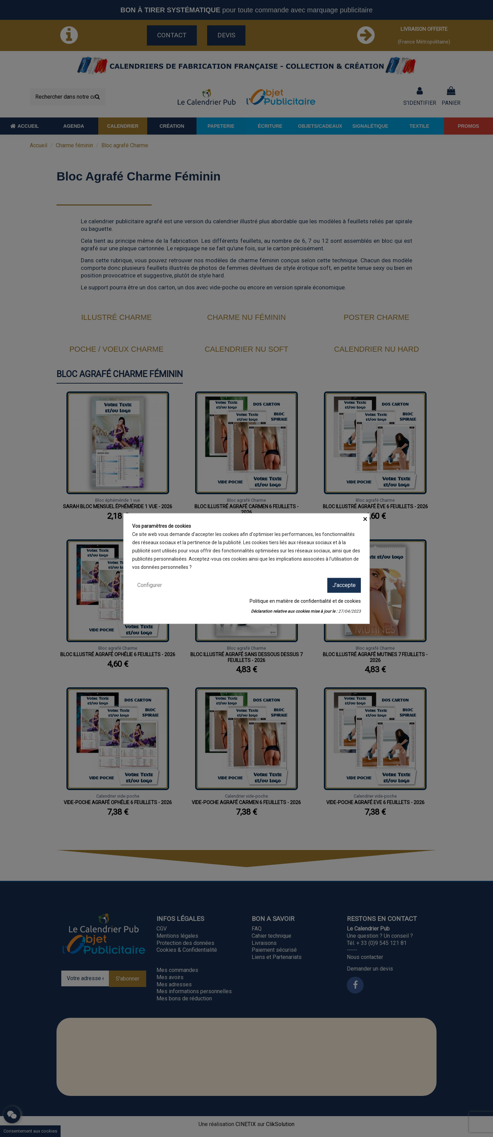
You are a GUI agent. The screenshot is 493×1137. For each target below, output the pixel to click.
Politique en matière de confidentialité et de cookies (305, 600)
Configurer (149, 585)
